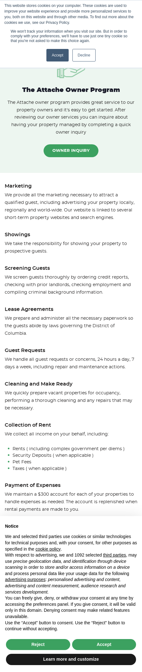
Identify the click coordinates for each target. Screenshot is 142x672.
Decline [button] (84, 55)
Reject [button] (38, 644)
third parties (114, 554)
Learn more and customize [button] (71, 659)
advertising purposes (25, 579)
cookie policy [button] (47, 549)
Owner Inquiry (71, 151)
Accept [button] (57, 55)
